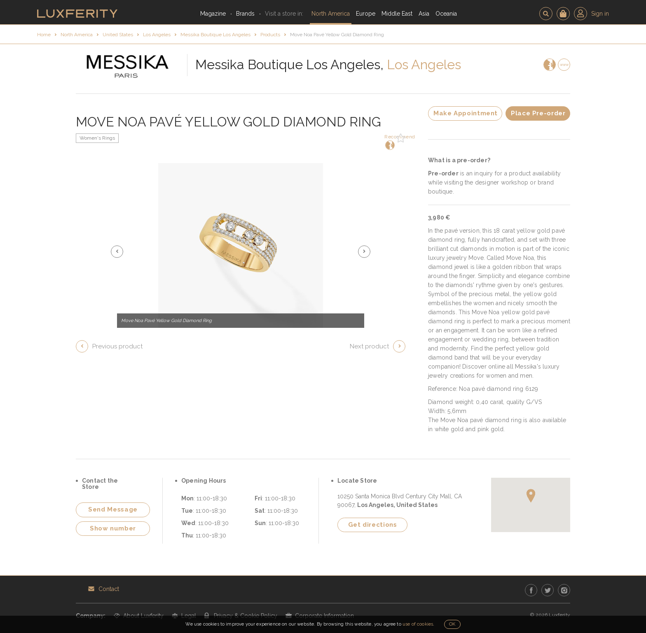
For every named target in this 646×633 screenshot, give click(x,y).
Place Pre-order (538, 113)
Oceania (446, 13)
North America (330, 13)
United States (118, 34)
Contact (108, 589)
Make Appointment (465, 113)
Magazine (213, 13)
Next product (369, 346)
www (564, 65)
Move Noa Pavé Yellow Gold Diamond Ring (337, 34)
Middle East (397, 13)
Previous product (117, 346)
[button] (117, 251)
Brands (245, 13)
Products (270, 34)
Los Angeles (157, 34)
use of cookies (418, 624)
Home (44, 34)
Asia (424, 13)
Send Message (113, 509)
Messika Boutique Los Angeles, (289, 64)
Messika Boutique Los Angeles (215, 34)
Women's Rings (97, 138)
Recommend (389, 142)
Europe (365, 13)
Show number (113, 528)
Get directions (372, 524)
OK (452, 624)
